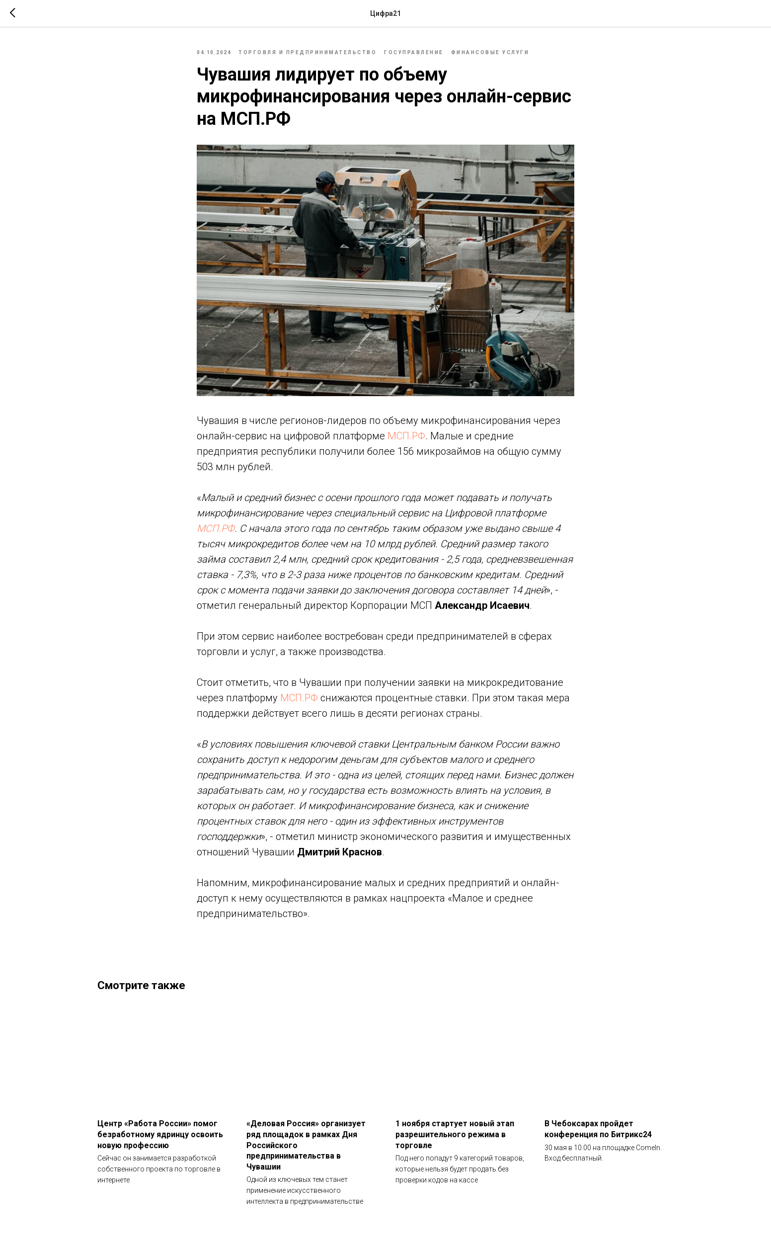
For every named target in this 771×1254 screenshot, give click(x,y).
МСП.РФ (406, 436)
